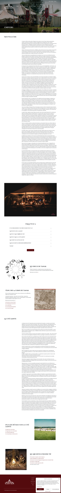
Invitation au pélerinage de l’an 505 (37, 463)
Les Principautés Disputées (11, 307)
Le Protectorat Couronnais (11, 304)
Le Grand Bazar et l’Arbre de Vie (11, 436)
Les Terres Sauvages (9, 309)
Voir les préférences (55, 489)
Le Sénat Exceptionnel (10, 435)
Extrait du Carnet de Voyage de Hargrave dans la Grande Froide (42, 460)
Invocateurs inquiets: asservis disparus (38, 457)
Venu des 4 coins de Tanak (11, 303)
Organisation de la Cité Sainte (11, 433)
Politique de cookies (47, 491)
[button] (59, 478)
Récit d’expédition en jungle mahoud (37, 459)
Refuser (48, 489)
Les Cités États (8, 306)
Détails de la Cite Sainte (10, 432)
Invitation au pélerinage (35, 462)
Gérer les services (39, 486)
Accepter (40, 489)
